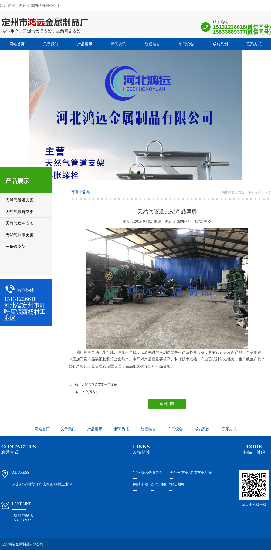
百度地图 (158, 484)
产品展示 (84, 44)
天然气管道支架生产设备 (99, 384)
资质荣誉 (152, 44)
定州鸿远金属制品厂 (150, 473)
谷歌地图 (176, 484)
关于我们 (50, 44)
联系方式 (254, 44)
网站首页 (17, 44)
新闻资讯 (118, 44)
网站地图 (140, 484)
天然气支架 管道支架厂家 (191, 473)
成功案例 (220, 44)
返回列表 (167, 404)
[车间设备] (89, 392)
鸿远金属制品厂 (178, 222)
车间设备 (186, 44)
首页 (241, 192)
